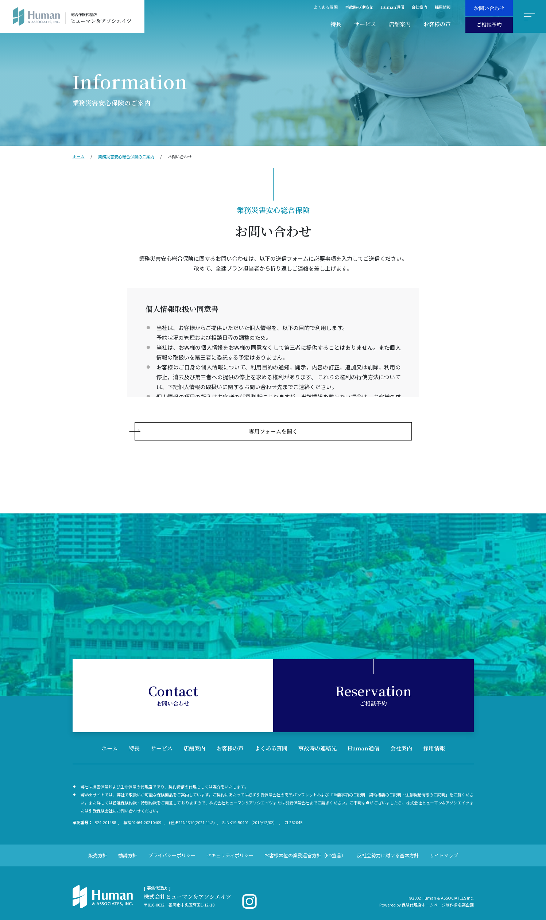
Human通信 (392, 7)
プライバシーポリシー (171, 848)
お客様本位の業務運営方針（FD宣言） (305, 848)
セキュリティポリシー (229, 848)
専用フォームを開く (273, 424)
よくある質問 (326, 7)
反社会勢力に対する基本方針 (388, 848)
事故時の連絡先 (359, 7)
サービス (365, 24)
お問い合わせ (489, 8)
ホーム (79, 156)
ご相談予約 (489, 24)
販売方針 (97, 848)
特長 (335, 24)
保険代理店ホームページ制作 (428, 898)
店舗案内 (400, 24)
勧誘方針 (127, 848)
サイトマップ (444, 848)
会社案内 (419, 7)
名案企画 (466, 898)
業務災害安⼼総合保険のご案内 (126, 156)
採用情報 (443, 7)
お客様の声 (437, 24)
